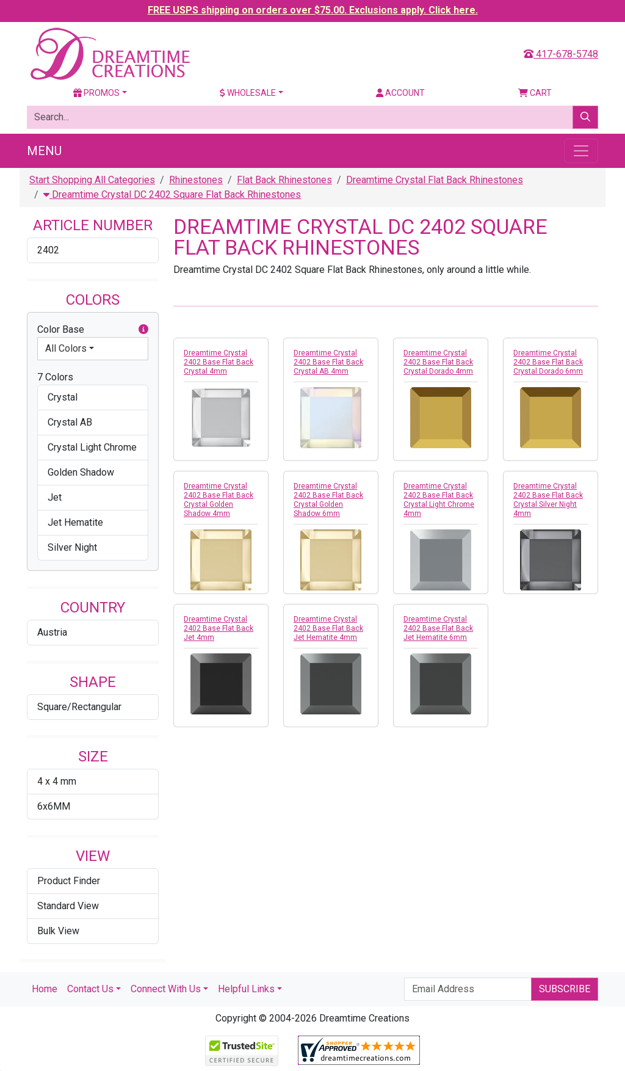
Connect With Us (166, 989)
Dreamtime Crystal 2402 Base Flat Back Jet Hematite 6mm (438, 628)
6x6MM (53, 806)
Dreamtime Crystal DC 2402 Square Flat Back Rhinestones (172, 194)
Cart (535, 93)
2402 (48, 250)
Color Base (92, 329)
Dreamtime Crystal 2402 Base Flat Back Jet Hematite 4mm (328, 628)
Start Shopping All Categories (92, 180)
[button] (143, 329)
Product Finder (68, 881)
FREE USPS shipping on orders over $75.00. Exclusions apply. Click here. (313, 10)
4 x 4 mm (56, 781)
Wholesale (248, 93)
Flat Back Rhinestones (284, 180)
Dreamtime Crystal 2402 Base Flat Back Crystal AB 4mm (328, 362)
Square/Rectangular (79, 707)
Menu (44, 150)
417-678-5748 (561, 54)
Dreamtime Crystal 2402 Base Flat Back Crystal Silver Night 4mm (548, 500)
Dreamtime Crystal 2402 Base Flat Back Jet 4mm (218, 628)
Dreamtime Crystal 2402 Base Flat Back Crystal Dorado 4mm (438, 362)
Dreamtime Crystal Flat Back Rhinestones (434, 180)
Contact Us (90, 989)
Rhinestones (196, 180)
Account (400, 93)
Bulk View (58, 931)
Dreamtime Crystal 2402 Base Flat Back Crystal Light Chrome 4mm (438, 500)
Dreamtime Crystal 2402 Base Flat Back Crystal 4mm (218, 362)
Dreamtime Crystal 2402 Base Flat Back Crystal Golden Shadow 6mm (328, 500)
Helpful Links (246, 989)
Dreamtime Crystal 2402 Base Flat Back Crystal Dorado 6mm (548, 362)
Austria (52, 632)
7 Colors (55, 377)
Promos (96, 93)
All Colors (66, 348)
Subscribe (564, 989)
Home (44, 989)
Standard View (68, 906)
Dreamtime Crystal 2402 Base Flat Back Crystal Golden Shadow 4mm (218, 500)
